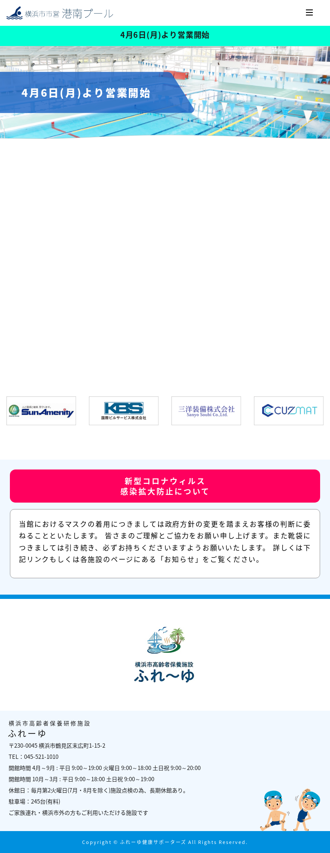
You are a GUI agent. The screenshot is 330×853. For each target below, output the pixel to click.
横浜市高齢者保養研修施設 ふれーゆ (60, 13)
